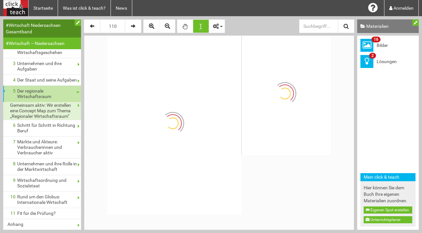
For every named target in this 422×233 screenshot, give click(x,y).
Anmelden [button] (401, 8)
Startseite (43, 8)
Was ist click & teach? (84, 8)
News (121, 8)
